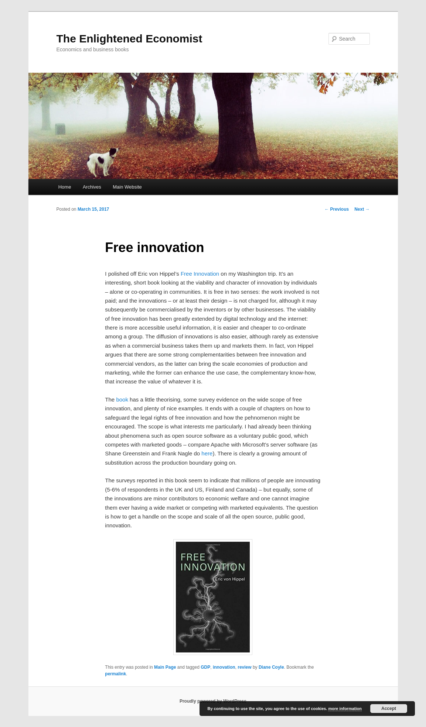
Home (64, 187)
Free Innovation (200, 274)
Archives (92, 187)
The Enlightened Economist (129, 38)
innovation (224, 667)
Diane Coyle (271, 667)
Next (361, 209)
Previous (336, 209)
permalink (115, 673)
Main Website (127, 187)
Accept (388, 708)
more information (344, 708)
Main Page (165, 667)
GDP (205, 667)
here (206, 453)
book (122, 399)
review (244, 667)
